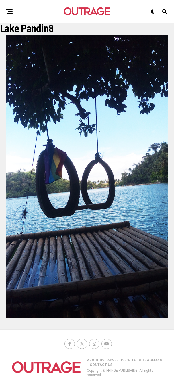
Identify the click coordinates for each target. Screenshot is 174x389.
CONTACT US (101, 365)
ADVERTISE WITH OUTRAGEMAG (134, 360)
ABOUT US (95, 360)
